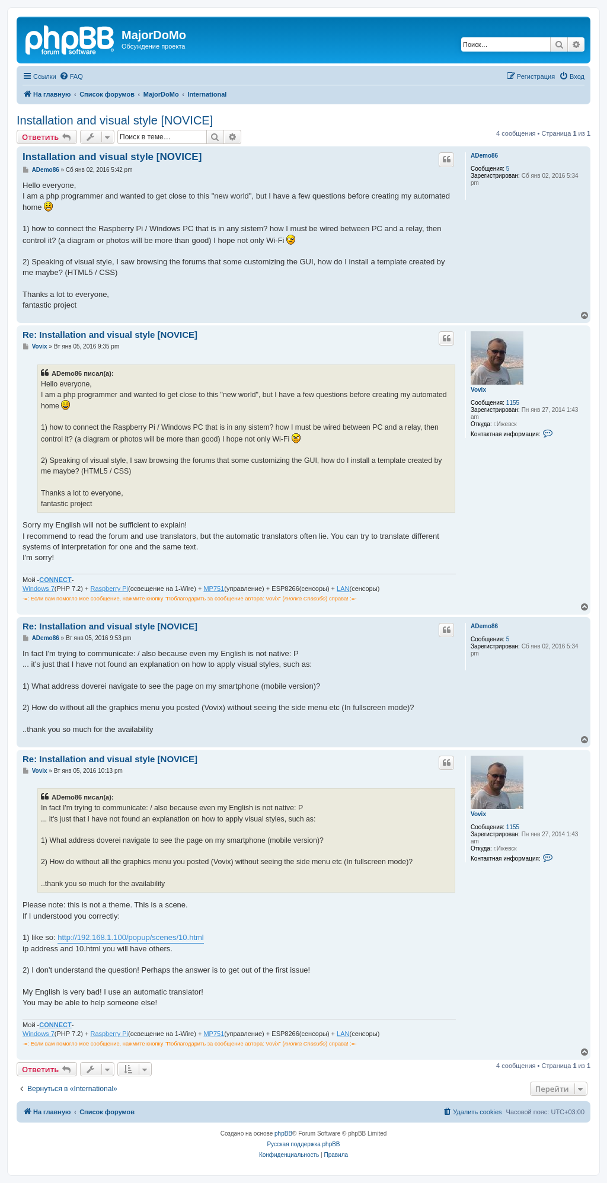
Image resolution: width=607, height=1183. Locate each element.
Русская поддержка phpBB (303, 1144)
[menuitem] (71, 76)
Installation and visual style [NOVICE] (115, 120)
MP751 (213, 588)
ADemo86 (484, 155)
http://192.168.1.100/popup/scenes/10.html (130, 937)
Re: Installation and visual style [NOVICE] (110, 335)
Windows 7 (39, 588)
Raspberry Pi (109, 588)
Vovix (478, 389)
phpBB (283, 1133)
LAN (343, 588)
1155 (512, 402)
